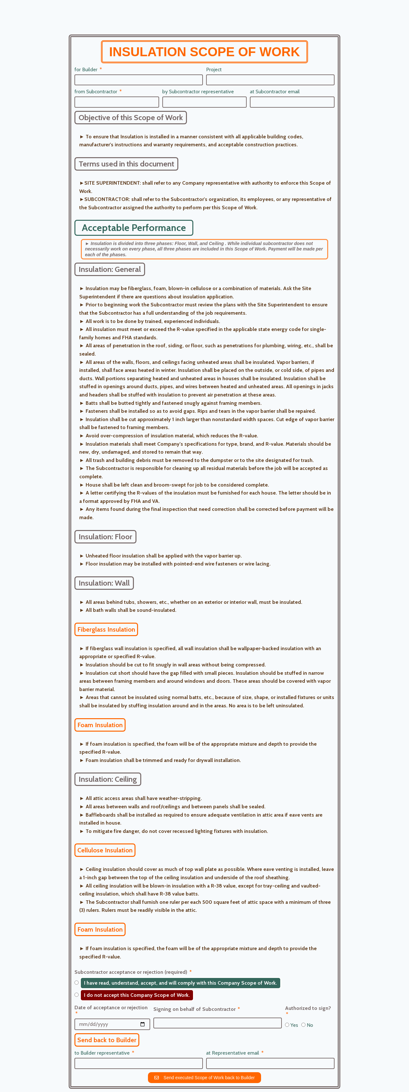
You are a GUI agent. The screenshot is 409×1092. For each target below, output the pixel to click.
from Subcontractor (96, 91)
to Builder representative (102, 1053)
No (310, 1025)
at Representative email (233, 1053)
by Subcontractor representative (198, 91)
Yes (294, 1025)
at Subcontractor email (275, 91)
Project (214, 69)
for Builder (86, 69)
